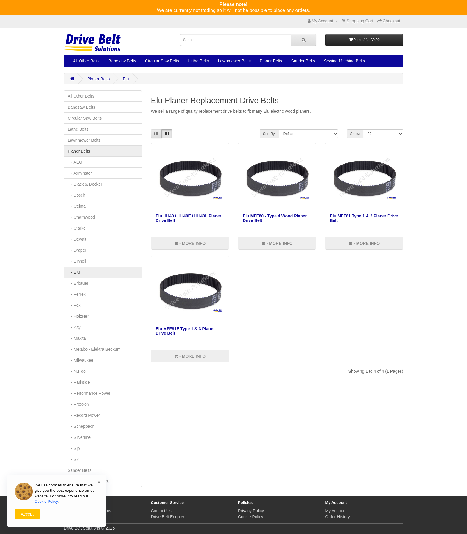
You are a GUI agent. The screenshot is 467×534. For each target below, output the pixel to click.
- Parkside (79, 382)
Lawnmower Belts (234, 61)
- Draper (77, 250)
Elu (126, 78)
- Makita (77, 338)
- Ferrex (77, 294)
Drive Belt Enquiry (167, 516)
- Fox (74, 305)
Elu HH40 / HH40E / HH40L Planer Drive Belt (189, 218)
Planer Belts (271, 61)
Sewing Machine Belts (344, 61)
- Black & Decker (85, 184)
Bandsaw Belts (122, 61)
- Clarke (77, 228)
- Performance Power (89, 393)
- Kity (74, 327)
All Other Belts (86, 61)
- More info (190, 243)
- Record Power (84, 415)
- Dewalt (77, 239)
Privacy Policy (251, 510)
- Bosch (76, 195)
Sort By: (269, 134)
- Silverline (79, 437)
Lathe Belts (198, 61)
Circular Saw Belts (162, 61)
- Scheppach (81, 426)
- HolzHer (78, 316)
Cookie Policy (250, 516)
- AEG (75, 162)
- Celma (77, 206)
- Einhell (77, 261)
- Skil (74, 459)
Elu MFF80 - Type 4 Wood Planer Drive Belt (275, 218)
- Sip (74, 448)
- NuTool (77, 371)
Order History (337, 516)
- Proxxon (78, 404)
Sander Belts (303, 61)
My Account (336, 510)
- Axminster (80, 173)
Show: (355, 134)
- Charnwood (81, 217)
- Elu (74, 272)
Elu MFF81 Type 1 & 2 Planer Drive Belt (364, 218)
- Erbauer (78, 283)
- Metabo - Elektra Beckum (94, 349)
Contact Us (161, 510)
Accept (27, 514)
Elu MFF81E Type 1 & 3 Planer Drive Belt (185, 331)
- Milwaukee (80, 360)
